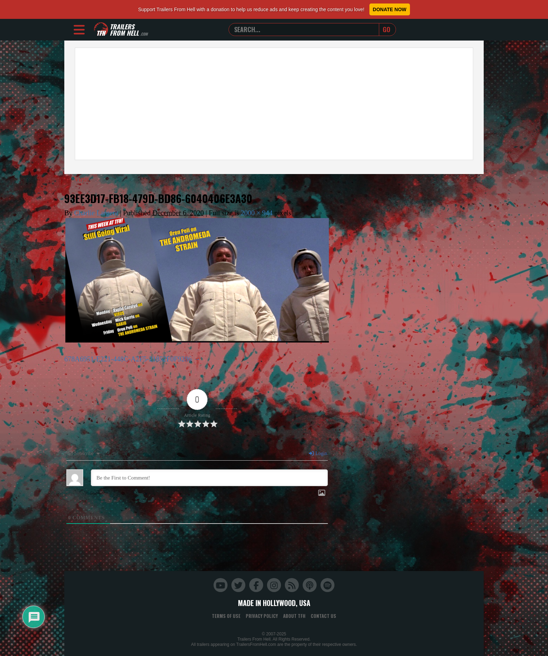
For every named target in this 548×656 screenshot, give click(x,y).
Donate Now (389, 9)
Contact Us (323, 615)
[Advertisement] (274, 104)
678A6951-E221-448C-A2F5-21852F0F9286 (128, 359)
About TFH (294, 615)
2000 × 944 (257, 213)
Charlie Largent (96, 213)
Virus (77, 179)
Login (317, 453)
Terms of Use (226, 615)
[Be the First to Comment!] (209, 477)
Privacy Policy (262, 615)
